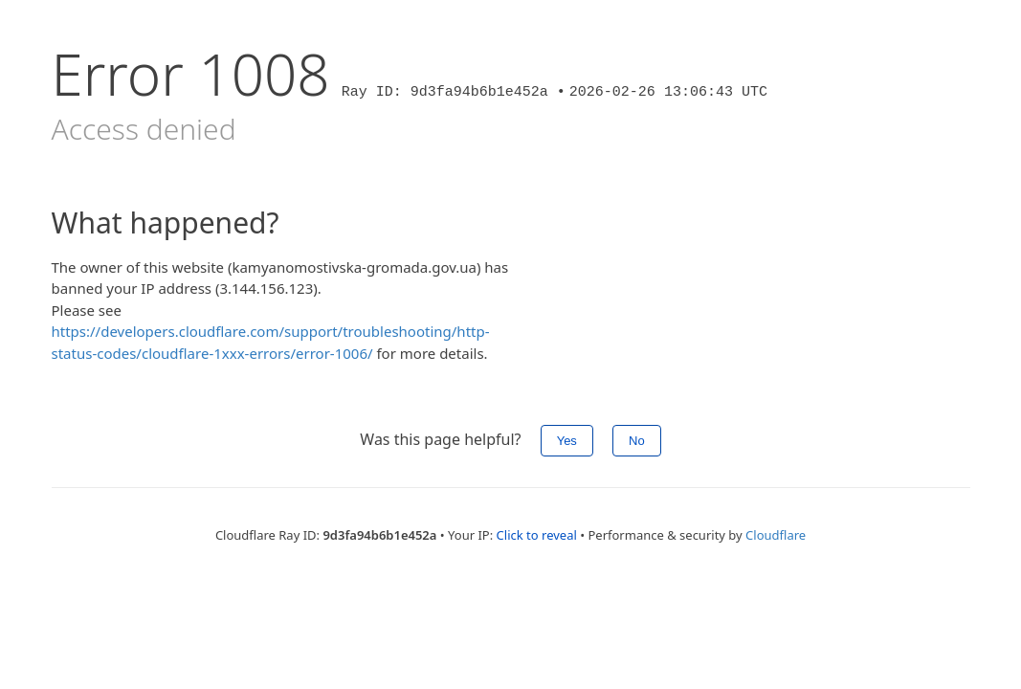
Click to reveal (537, 535)
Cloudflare (775, 535)
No (637, 440)
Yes (567, 440)
